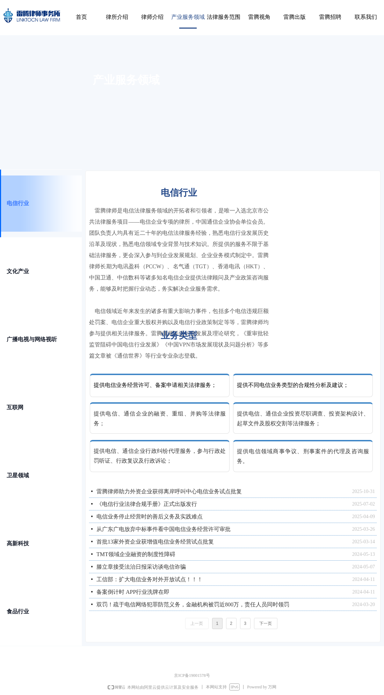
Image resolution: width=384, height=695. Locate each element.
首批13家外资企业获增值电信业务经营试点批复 (155, 542)
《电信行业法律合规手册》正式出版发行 (146, 504)
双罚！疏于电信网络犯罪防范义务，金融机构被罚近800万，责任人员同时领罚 (192, 604)
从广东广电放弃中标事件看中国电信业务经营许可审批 (163, 529)
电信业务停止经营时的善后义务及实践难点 (149, 517)
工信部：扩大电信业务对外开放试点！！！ (149, 579)
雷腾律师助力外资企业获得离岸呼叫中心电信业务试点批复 (169, 491)
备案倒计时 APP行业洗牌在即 (132, 592)
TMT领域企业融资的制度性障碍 (135, 554)
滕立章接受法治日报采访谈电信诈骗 (141, 567)
